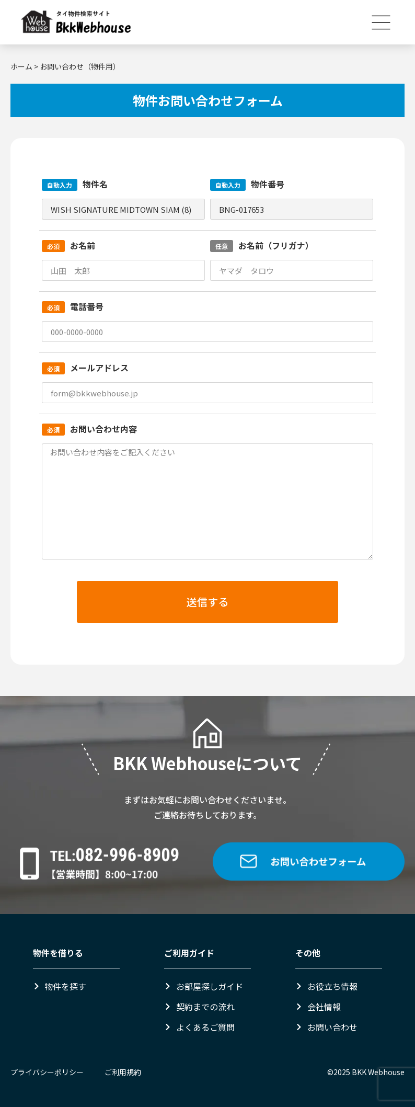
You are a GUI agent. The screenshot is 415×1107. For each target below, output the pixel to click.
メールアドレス (85, 367)
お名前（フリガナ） (262, 245)
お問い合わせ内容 (89, 429)
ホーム (21, 66)
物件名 (75, 184)
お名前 (68, 245)
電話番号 (72, 306)
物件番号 (247, 184)
